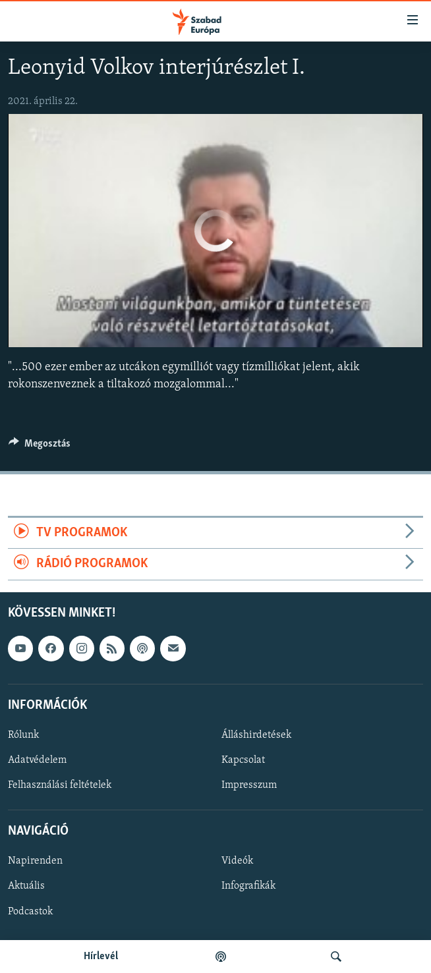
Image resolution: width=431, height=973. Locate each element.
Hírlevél (101, 956)
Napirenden (35, 861)
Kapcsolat (243, 760)
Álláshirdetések (256, 734)
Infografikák (248, 886)
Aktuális (26, 886)
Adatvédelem (37, 760)
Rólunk (23, 734)
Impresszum (249, 785)
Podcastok (30, 911)
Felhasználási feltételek (59, 785)
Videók (237, 861)
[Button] (40, 446)
